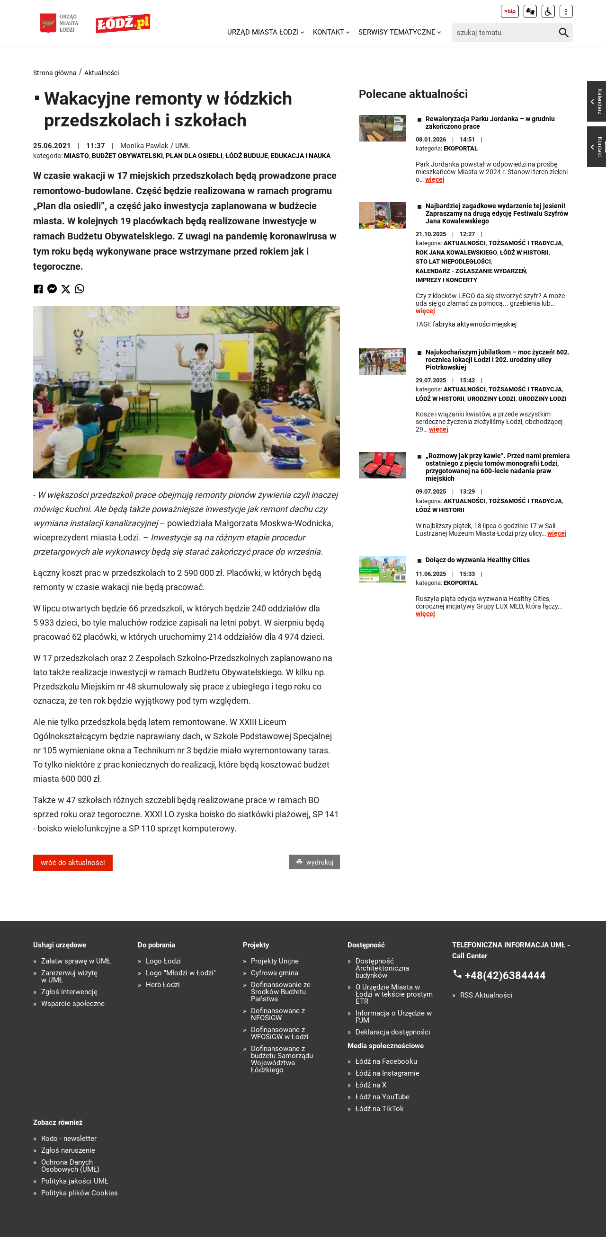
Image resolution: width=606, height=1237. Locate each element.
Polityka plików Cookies (79, 1193)
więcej (435, 179)
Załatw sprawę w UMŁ (76, 961)
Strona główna (55, 73)
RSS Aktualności (486, 995)
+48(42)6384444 (505, 975)
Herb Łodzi (163, 985)
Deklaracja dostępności (393, 1032)
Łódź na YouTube (383, 1097)
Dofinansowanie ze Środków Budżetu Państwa (281, 992)
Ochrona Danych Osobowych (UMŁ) (70, 1166)
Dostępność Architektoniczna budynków (382, 968)
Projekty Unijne (275, 961)
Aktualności (101, 73)
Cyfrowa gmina (274, 973)
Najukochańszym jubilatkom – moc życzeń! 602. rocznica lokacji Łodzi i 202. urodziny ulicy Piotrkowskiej (498, 359)
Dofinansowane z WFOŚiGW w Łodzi (280, 1033)
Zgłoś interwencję (69, 992)
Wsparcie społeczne (73, 1003)
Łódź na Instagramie (387, 1073)
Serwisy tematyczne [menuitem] (397, 32)
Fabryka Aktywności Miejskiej (475, 324)
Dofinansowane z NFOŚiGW (278, 1014)
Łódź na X (371, 1085)
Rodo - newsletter (69, 1138)
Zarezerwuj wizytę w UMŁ (69, 977)
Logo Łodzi (163, 961)
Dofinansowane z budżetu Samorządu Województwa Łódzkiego (282, 1059)
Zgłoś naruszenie (68, 1150)
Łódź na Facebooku (386, 1061)
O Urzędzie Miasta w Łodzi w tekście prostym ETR (394, 994)
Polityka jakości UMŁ (74, 1181)
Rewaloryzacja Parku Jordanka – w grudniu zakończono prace (490, 122)
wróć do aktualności (73, 862)
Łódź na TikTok (380, 1109)
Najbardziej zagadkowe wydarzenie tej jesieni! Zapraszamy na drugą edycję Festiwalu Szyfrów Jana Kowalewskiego (497, 213)
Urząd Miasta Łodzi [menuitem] (263, 32)
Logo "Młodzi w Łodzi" (181, 973)
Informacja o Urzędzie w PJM (394, 1017)
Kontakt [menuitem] (328, 32)
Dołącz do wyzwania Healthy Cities (478, 560)
